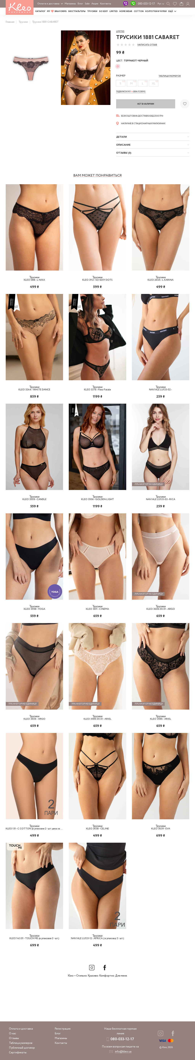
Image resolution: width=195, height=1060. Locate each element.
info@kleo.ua (123, 1051)
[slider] (125, 44)
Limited (120, 31)
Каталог (40, 11)
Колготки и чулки (156, 11)
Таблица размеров (20, 1043)
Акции (94, 4)
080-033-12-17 (146, 4)
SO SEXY (103, 11)
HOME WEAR (125, 11)
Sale (87, 4)
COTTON (139, 11)
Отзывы (14, 1038)
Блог (80, 4)
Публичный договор (22, 1048)
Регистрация (62, 1029)
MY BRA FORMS (57, 11)
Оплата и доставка (48, 4)
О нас (12, 1033)
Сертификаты (17, 1052)
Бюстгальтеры (77, 11)
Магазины (70, 4)
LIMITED (113, 11)
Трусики (92, 11)
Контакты (105, 4)
